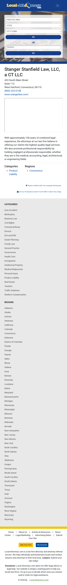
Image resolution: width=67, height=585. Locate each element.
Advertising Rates (43, 535)
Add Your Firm (26, 545)
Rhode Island (10, 473)
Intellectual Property (13, 265)
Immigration (10, 261)
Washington (9, 506)
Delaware (8, 337)
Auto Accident (10, 210)
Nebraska (8, 422)
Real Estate (9, 282)
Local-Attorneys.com (38, 580)
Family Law (9, 244)
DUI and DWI (10, 235)
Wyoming (8, 519)
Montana (8, 418)
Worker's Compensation (15, 294)
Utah (6, 494)
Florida (7, 346)
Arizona (7, 316)
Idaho (7, 359)
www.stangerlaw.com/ (16, 94)
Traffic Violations (12, 290)
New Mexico (10, 439)
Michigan (8, 401)
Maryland (8, 392)
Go (33, 37)
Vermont (8, 498)
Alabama (8, 308)
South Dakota (10, 481)
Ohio (6, 456)
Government (10, 252)
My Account (42, 545)
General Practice (11, 248)
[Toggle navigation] (57, 5)
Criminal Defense (12, 227)
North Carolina (11, 447)
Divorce (7, 231)
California (8, 325)
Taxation (8, 286)
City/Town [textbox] (12, 31)
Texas (7, 490)
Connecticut (36, 170)
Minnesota (9, 405)
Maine (7, 388)
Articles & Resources (41, 532)
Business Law (10, 218)
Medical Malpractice (13, 269)
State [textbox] (9, 25)
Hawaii (7, 354)
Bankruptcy (9, 214)
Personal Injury (11, 273)
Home (11, 532)
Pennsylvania (10, 468)
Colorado (8, 329)
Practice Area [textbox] (13, 20)
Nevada (8, 426)
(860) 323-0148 (12, 90)
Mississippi (9, 409)
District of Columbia (13, 342)
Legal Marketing (23, 535)
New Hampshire (11, 430)
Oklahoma (9, 460)
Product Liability (11, 278)
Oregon (7, 464)
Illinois (7, 363)
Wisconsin (9, 515)
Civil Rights (9, 223)
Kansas (7, 375)
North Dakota (10, 452)
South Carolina (11, 477)
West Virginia (10, 511)
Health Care (9, 256)
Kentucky (8, 380)
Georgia (8, 350)
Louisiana (8, 384)
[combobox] (33, 20)
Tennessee (9, 485)
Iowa (6, 371)
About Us (23, 532)
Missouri (8, 413)
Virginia (7, 502)
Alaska (7, 312)
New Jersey (9, 435)
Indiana (7, 367)
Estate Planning (11, 239)
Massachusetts (11, 397)
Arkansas (8, 321)
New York (8, 443)
